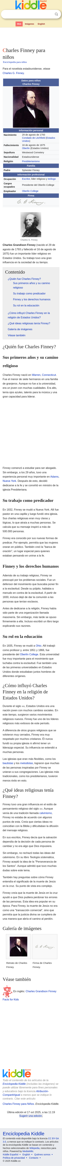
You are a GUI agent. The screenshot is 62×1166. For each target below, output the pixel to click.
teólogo (52, 179)
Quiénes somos (42, 1154)
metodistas (26, 763)
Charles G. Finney (13, 73)
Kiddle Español (10, 1154)
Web (19, 24)
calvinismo (45, 813)
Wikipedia (34, 1148)
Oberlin (26, 148)
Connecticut (49, 375)
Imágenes (29, 24)
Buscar (56, 14)
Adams (54, 476)
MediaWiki (27, 1151)
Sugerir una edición (30, 1115)
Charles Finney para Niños (18, 1103)
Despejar (49, 14)
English (41, 24)
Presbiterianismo (31, 161)
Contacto (33, 1157)
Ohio (38, 645)
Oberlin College (30, 191)
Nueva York (9, 481)
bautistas (8, 763)
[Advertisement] (31, 37)
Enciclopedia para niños (15, 62)
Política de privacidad (14, 1157)
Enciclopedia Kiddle (14, 1083)
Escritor (26, 179)
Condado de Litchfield (33, 138)
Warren (36, 375)
